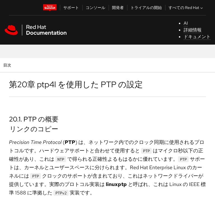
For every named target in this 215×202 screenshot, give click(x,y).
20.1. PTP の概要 (34, 119)
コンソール (95, 7)
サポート (71, 7)
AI (186, 23)
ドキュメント (197, 37)
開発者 (118, 7)
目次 (8, 65)
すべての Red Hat (186, 7)
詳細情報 (193, 30)
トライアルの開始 (146, 7)
